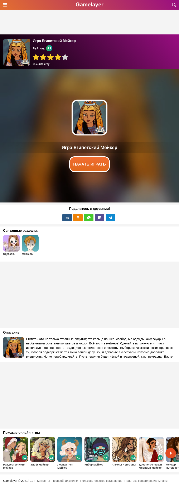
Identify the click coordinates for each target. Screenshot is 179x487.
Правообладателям (65, 480)
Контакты (43, 480)
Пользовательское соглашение (101, 480)
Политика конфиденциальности (146, 480)
